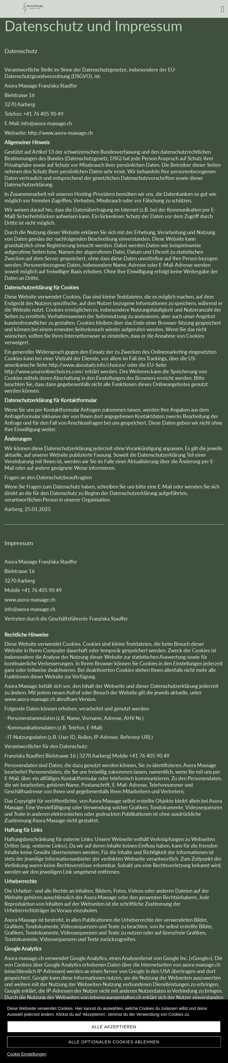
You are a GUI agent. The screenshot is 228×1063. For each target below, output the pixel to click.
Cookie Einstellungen (26, 1054)
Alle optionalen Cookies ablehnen (114, 1042)
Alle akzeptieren (114, 1026)
